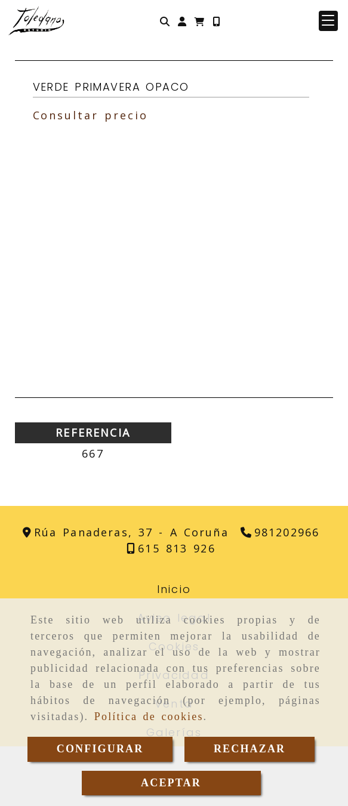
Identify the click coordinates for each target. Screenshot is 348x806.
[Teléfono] (280, 532)
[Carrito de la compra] (199, 21)
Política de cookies (149, 716)
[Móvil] (216, 21)
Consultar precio (90, 115)
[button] (182, 21)
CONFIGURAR (100, 749)
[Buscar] (165, 21)
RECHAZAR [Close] (249, 749)
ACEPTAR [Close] (171, 783)
